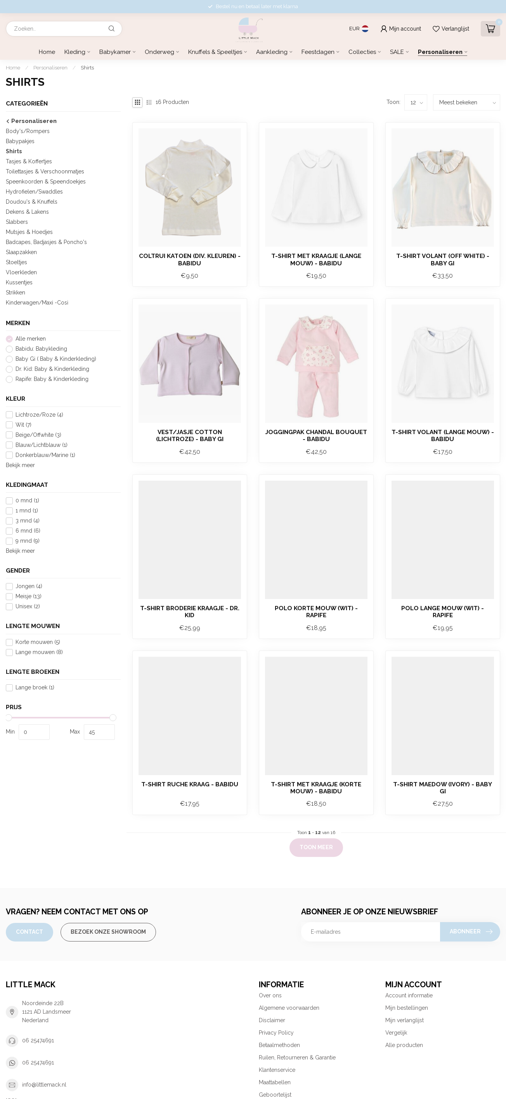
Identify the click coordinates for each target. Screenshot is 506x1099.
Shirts (87, 67)
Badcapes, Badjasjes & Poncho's (46, 242)
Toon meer (316, 847)
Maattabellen (275, 1082)
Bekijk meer (20, 465)
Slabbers (17, 222)
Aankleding (272, 51)
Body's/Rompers (28, 131)
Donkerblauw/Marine (45, 455)
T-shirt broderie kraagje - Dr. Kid (189, 612)
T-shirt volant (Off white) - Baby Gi (442, 260)
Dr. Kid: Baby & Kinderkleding (52, 369)
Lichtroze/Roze (39, 415)
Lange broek (35, 688)
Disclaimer (272, 1020)
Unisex (28, 606)
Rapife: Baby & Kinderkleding (52, 379)
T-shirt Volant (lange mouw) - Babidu (443, 436)
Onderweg (159, 51)
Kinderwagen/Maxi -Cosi (37, 302)
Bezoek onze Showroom (108, 932)
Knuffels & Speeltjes (215, 51)
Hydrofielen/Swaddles (34, 192)
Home (47, 51)
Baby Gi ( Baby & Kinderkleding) (56, 359)
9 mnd (28, 541)
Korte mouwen (38, 642)
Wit (23, 425)
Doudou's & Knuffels (31, 202)
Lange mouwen (39, 652)
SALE (397, 51)
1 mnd (27, 511)
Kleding (74, 51)
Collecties (362, 51)
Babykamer (115, 51)
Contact (29, 932)
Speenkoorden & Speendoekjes (46, 181)
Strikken (15, 292)
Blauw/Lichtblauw (42, 445)
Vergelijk (396, 1033)
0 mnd (27, 501)
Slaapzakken (21, 252)
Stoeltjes (16, 262)
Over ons (270, 995)
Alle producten (404, 1045)
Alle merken (31, 339)
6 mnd (28, 531)
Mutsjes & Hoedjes (29, 232)
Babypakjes (20, 141)
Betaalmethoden (279, 1045)
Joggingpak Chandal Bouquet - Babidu (316, 436)
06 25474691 (38, 1040)
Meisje (29, 596)
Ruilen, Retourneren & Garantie (297, 1057)
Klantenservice (277, 1070)
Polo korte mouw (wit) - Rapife (316, 612)
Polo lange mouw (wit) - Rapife (442, 612)
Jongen (29, 586)
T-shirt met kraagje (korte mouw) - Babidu (316, 788)
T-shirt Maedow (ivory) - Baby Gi (442, 788)
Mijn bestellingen (406, 1008)
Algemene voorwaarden (289, 1008)
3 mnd (28, 521)
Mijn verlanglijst (404, 1020)
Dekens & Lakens (27, 212)
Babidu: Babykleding (41, 349)
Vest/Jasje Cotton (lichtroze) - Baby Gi (190, 436)
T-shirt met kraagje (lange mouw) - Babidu (316, 260)
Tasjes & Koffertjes (29, 161)
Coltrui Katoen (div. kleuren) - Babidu (190, 260)
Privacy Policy (276, 1033)
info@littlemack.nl (44, 1085)
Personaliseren (440, 51)
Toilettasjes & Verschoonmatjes (45, 171)
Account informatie (409, 995)
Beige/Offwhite (38, 435)
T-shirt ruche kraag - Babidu (189, 784)
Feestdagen (318, 51)
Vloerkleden (21, 272)
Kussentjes (19, 282)
